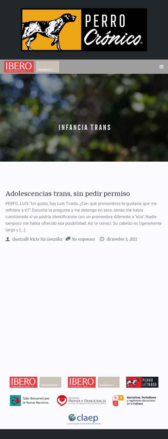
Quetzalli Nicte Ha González (37, 239)
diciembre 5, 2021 (121, 239)
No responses (83, 239)
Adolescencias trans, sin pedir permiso (67, 194)
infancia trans (84, 127)
